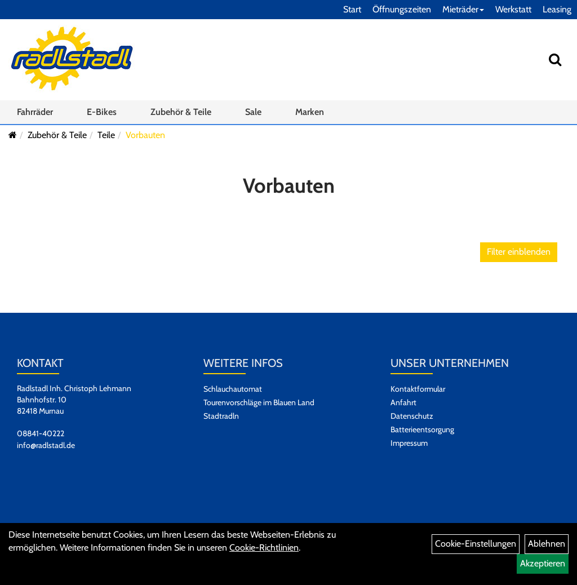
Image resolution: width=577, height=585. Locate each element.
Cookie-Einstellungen (475, 543)
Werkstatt (513, 9)
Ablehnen (546, 543)
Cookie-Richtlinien (264, 547)
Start (352, 9)
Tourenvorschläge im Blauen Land (258, 402)
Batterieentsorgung (422, 429)
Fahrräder (35, 112)
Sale (253, 112)
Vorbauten (145, 135)
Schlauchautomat (232, 389)
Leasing (557, 9)
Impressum (409, 443)
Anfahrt (403, 402)
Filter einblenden (519, 251)
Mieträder (463, 9)
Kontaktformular (417, 389)
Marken (309, 112)
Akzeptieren (542, 563)
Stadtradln (221, 416)
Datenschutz (411, 416)
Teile (106, 135)
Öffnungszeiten (401, 9)
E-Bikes (102, 112)
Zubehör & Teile (180, 112)
